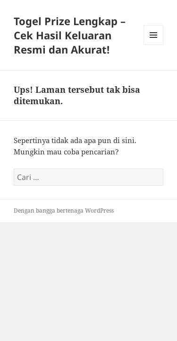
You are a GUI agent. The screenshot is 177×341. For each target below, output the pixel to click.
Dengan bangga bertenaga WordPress (64, 210)
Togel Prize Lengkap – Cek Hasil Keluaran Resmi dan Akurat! (70, 35)
